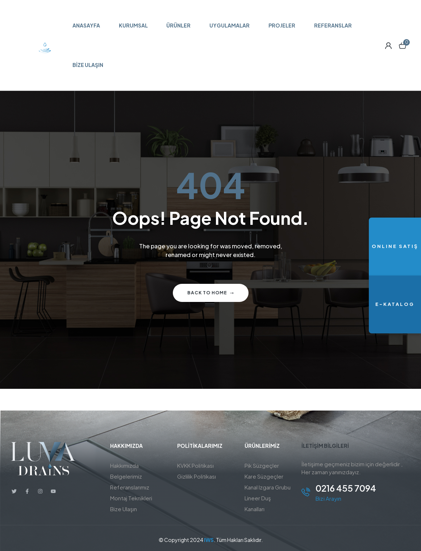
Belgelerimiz (126, 476)
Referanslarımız (129, 487)
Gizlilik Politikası (196, 476)
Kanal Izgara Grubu (268, 487)
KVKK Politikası (195, 465)
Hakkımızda (124, 465)
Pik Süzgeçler (262, 465)
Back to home (210, 292)
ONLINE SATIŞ (395, 246)
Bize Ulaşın (123, 508)
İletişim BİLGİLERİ (325, 445)
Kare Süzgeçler (264, 476)
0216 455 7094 (346, 488)
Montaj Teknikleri (131, 498)
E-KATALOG (394, 304)
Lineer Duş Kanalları (258, 503)
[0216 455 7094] (305, 492)
